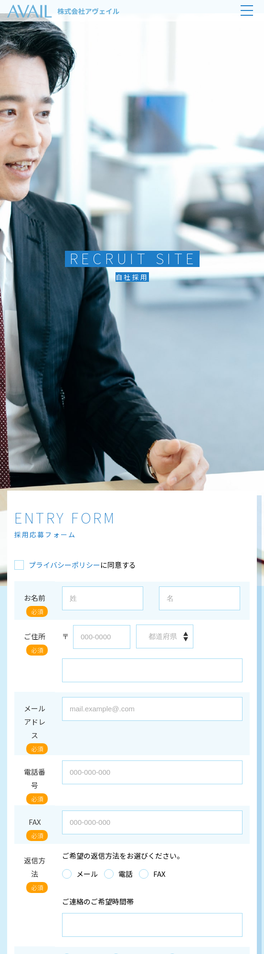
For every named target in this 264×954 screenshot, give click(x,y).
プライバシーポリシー (64, 565)
